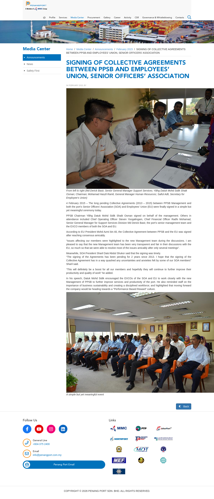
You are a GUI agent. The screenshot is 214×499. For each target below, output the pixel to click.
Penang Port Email (49, 468)
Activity (127, 19)
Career (117, 19)
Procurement (93, 19)
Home (69, 52)
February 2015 (124, 52)
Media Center (77, 19)
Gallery (107, 19)
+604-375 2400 (41, 447)
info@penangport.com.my (47, 458)
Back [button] (183, 409)
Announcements (36, 61)
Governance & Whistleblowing (157, 19)
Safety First (33, 74)
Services (63, 19)
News (30, 67)
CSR (137, 19)
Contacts (179, 19)
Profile (52, 19)
